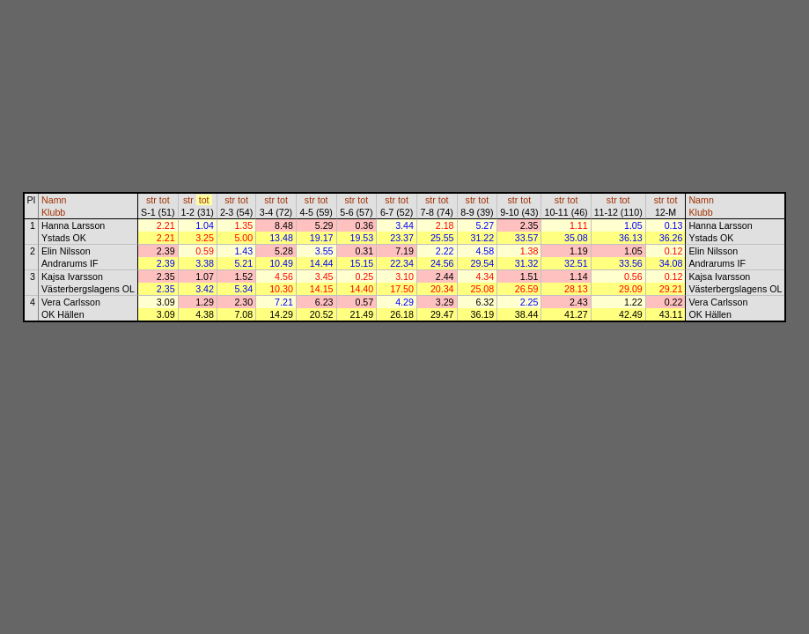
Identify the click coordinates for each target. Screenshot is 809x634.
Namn (53, 200)
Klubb (53, 212)
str (151, 200)
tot (164, 200)
